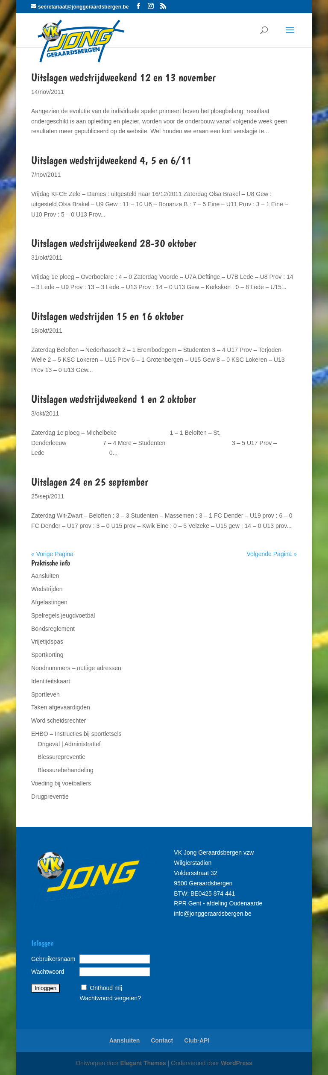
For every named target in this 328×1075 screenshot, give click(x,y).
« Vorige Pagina (52, 554)
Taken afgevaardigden (60, 707)
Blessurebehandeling (66, 770)
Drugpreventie (50, 796)
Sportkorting (47, 654)
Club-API (196, 1040)
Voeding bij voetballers (61, 783)
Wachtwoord (47, 971)
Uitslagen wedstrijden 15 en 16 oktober (107, 315)
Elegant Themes (143, 1063)
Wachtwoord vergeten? (110, 998)
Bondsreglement (53, 628)
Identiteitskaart (50, 681)
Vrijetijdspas (47, 641)
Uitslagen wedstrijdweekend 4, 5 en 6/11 (111, 160)
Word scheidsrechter (58, 720)
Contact (162, 1040)
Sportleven (45, 694)
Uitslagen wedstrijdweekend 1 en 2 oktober (113, 398)
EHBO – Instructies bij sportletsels (76, 733)
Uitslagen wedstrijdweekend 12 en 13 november (123, 77)
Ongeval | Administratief (69, 744)
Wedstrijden (47, 589)
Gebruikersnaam (53, 958)
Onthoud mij (106, 987)
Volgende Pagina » (271, 554)
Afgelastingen (49, 602)
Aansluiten (45, 575)
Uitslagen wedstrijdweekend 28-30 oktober (113, 242)
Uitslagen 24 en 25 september (89, 481)
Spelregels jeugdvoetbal (63, 615)
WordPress (236, 1063)
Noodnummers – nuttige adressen (76, 668)
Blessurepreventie (61, 756)
